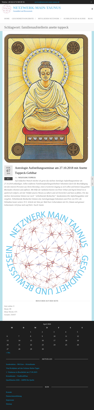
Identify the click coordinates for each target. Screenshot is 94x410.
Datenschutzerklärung (14, 396)
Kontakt (9, 392)
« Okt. (8, 353)
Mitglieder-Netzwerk (48, 19)
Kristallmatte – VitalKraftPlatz (17, 376)
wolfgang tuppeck (27, 178)
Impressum (10, 400)
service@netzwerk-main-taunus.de (47, 2)
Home (7, 19)
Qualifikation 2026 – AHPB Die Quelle (20, 380)
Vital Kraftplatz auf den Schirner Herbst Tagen (22, 368)
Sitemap (9, 404)
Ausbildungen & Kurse (74, 19)
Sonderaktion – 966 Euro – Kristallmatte (20, 364)
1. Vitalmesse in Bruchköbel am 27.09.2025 (21, 372)
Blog (90, 19)
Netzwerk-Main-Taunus (37, 8)
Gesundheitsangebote (23, 19)
